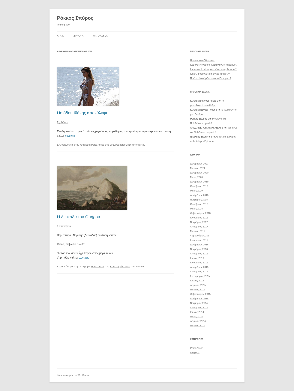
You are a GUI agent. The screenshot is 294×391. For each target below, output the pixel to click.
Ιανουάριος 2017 (199, 240)
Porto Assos (100, 35)
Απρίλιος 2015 (198, 285)
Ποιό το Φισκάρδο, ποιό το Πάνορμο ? (210, 78)
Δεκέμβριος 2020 (199, 172)
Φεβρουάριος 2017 (200, 235)
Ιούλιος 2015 (197, 280)
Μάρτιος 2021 (197, 168)
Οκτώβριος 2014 (199, 307)
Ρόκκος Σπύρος (75, 18)
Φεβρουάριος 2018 (200, 213)
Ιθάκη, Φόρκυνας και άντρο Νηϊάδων (210, 73)
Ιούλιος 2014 (197, 312)
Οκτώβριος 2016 (199, 253)
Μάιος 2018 (196, 208)
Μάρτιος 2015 (197, 289)
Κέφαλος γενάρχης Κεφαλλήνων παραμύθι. (213, 64)
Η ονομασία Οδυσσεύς (202, 60)
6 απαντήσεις (64, 226)
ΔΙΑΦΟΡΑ (78, 35)
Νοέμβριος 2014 (199, 303)
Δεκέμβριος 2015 (199, 267)
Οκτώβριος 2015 (199, 271)
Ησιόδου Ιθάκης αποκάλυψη (82, 113)
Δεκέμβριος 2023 (199, 163)
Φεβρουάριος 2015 (200, 294)
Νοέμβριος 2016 (199, 249)
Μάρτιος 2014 (197, 325)
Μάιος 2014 (196, 316)
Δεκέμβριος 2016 (199, 244)
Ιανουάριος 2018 (199, 217)
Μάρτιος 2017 (197, 231)
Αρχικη (61, 35)
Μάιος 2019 (196, 190)
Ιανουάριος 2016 (199, 262)
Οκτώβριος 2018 (199, 204)
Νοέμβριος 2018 (199, 199)
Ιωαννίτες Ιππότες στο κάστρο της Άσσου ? (213, 69)
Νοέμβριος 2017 (199, 222)
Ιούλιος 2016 (197, 258)
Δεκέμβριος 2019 (199, 181)
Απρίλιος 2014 (198, 321)
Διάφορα (195, 352)
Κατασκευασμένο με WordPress (73, 375)
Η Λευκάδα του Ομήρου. (79, 217)
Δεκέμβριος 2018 (199, 195)
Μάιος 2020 (196, 177)
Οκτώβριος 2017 (199, 226)
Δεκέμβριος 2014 (199, 298)
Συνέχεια (71, 135)
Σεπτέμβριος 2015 (200, 276)
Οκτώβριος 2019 (199, 186)
